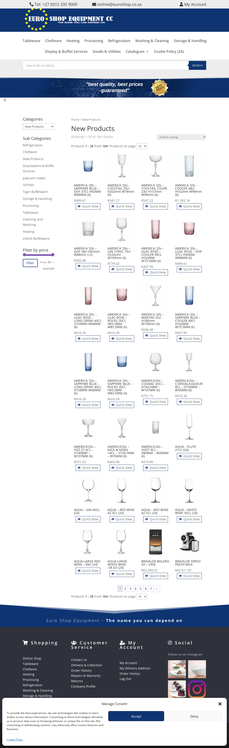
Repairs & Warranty (85, 675)
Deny (194, 716)
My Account (128, 663)
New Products (33, 159)
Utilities (28, 185)
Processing (94, 48)
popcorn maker (34, 178)
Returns (77, 681)
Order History (81, 670)
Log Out (125, 679)
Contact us (79, 660)
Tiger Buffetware (35, 192)
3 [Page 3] (130, 588)
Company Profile (83, 686)
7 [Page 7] (151, 588)
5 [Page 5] (141, 588)
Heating (73, 48)
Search (197, 65)
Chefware (53, 48)
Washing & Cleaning (152, 48)
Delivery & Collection (86, 665)
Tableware (31, 48)
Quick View (88, 206)
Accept (136, 716)
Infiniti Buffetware (36, 238)
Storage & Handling (190, 48)
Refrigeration (119, 48)
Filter (30, 263)
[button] (220, 704)
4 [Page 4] (135, 588)
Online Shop (32, 658)
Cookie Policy (15, 740)
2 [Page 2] (125, 588)
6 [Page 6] (146, 588)
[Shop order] (181, 137)
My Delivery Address (135, 668)
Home (75, 120)
